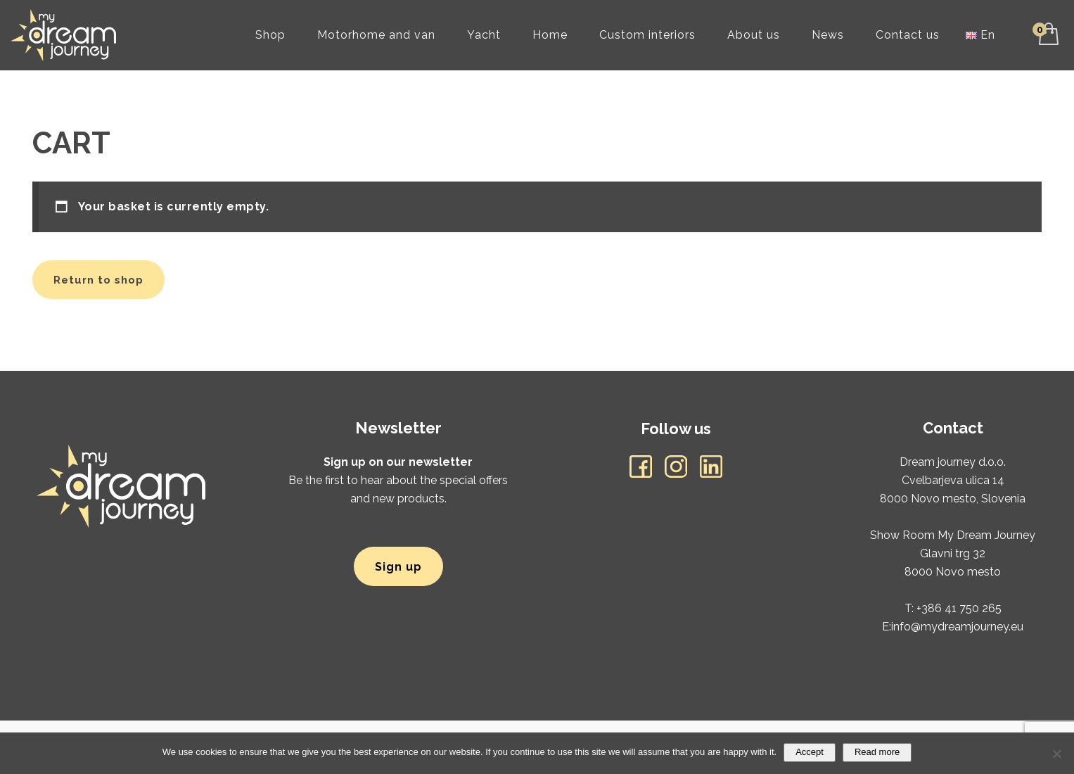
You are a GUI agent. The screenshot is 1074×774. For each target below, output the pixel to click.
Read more (877, 752)
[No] (1056, 754)
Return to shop (98, 280)
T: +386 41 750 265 (953, 608)
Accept (809, 752)
